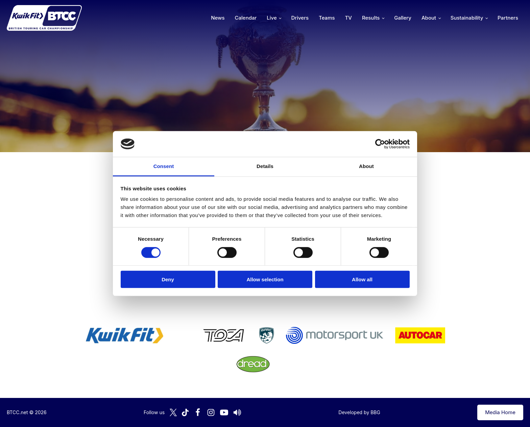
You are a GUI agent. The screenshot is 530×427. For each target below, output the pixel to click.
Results (371, 18)
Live (271, 18)
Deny (168, 279)
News (217, 18)
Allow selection (264, 279)
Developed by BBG (359, 412)
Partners (508, 18)
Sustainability (467, 18)
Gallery (402, 18)
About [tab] (366, 166)
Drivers (300, 18)
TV (348, 18)
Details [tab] (265, 166)
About (428, 18)
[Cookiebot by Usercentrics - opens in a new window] (380, 144)
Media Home (500, 412)
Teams (327, 18)
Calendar (246, 18)
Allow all (362, 279)
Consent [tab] (163, 166)
